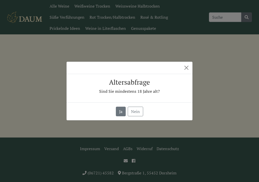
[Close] (186, 68)
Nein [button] (135, 111)
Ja (120, 111)
